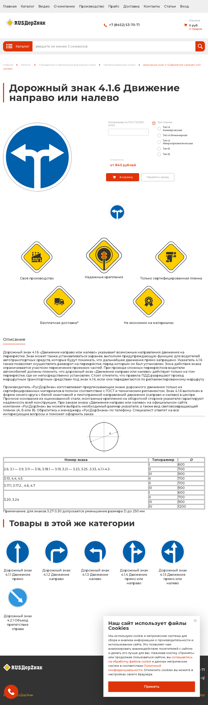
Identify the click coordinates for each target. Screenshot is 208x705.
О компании (64, 6)
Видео (44, 6)
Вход (184, 6)
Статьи (170, 6)
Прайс (113, 6)
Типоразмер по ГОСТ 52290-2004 (126, 124)
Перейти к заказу (158, 177)
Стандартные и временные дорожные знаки (67, 64)
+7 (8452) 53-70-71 (124, 25)
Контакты (152, 6)
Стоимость (117, 159)
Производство (91, 6)
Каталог (27, 6)
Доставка (131, 6)
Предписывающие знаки (119, 64)
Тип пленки (164, 122)
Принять (151, 687)
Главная (10, 6)
